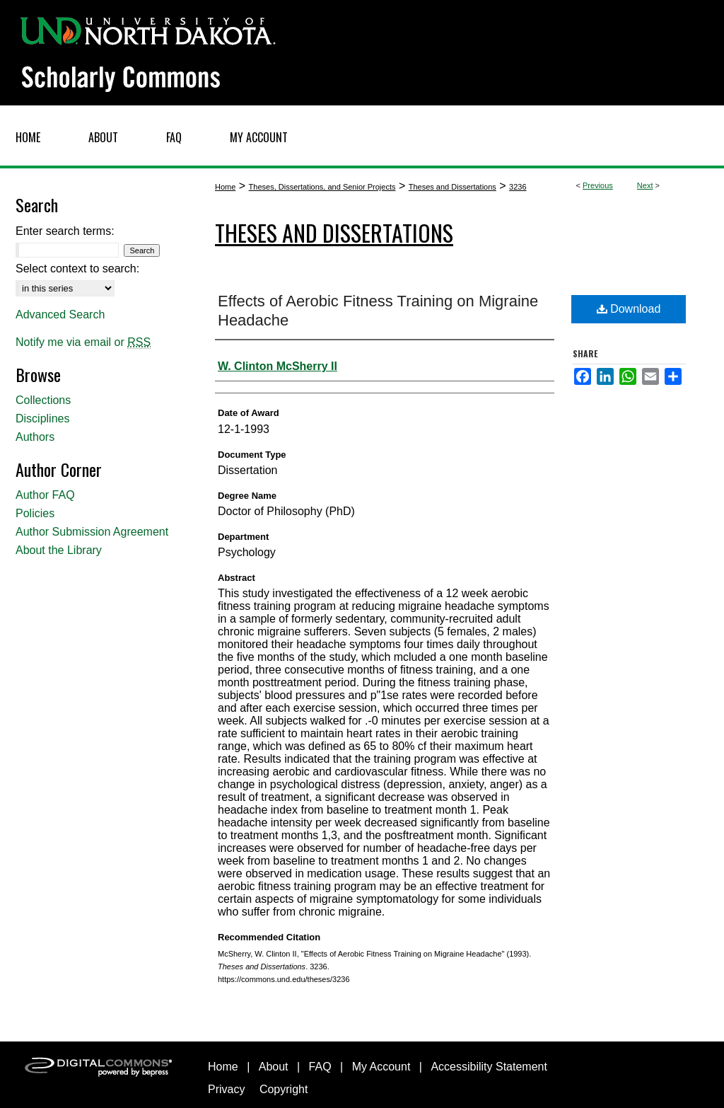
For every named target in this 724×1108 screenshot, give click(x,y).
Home (225, 187)
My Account (381, 1067)
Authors (35, 437)
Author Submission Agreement (92, 532)
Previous (598, 185)
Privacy (226, 1089)
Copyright (283, 1089)
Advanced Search (60, 314)
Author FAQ (45, 495)
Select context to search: (77, 268)
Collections (43, 400)
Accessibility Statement (489, 1067)
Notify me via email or (83, 342)
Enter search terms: (65, 231)
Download (629, 309)
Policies (35, 513)
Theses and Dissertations (452, 187)
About (273, 1067)
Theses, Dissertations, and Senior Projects (322, 187)
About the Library (59, 550)
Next (645, 185)
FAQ (320, 1067)
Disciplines (42, 418)
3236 (517, 187)
